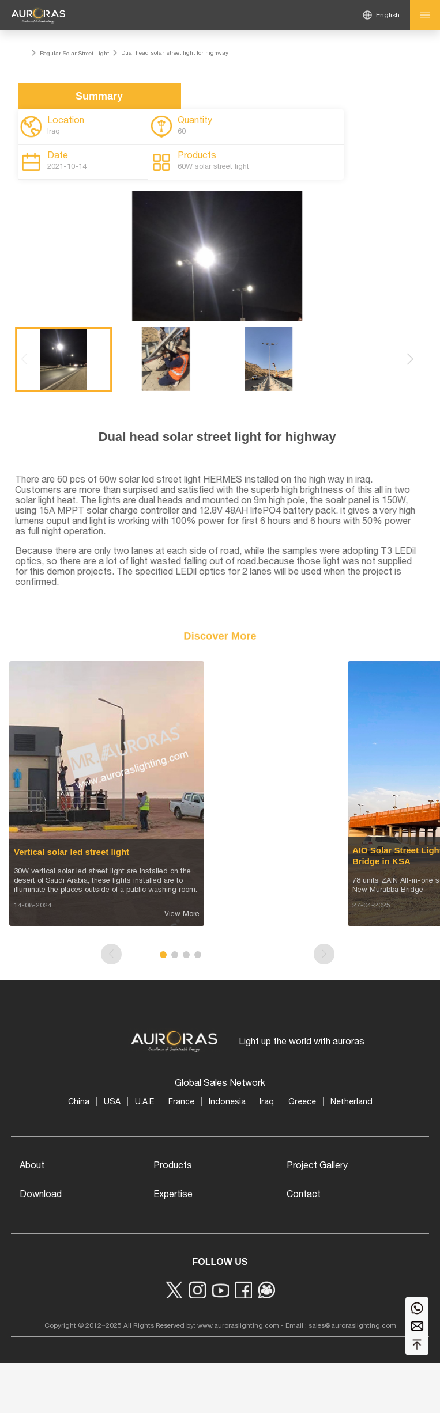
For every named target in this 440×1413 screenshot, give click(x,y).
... (25, 49)
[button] (418, 359)
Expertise (173, 1193)
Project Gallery (317, 1165)
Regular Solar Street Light (74, 53)
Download (41, 1193)
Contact (304, 1193)
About (32, 1165)
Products (172, 1165)
